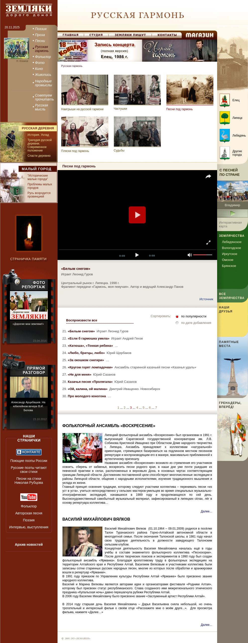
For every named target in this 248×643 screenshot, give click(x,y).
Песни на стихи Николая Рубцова (28, 481)
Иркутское (230, 254)
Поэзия (29, 520)
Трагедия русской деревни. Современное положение (40, 145)
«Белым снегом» (82, 331)
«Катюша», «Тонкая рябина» (91, 345)
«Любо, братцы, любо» (87, 353)
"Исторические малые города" (38, 177)
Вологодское (231, 248)
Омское (228, 260)
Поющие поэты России (28, 461)
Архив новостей (29, 544)
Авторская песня (28, 513)
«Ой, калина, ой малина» (88, 389)
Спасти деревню (39, 155)
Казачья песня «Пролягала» (91, 382)
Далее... (206, 511)
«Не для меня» (80, 374)
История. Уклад (38, 135)
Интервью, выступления (28, 527)
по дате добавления (196, 323)
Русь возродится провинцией (39, 194)
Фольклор (29, 506)
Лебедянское (232, 242)
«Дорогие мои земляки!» (28, 323)
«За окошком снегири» (86, 360)
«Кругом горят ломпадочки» (91, 367)
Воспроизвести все (81, 320)
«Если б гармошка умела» (89, 338)
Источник (206, 299)
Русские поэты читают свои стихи (29, 470)
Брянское (229, 266)
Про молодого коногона (87, 396)
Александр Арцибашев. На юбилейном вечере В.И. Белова (28, 406)
